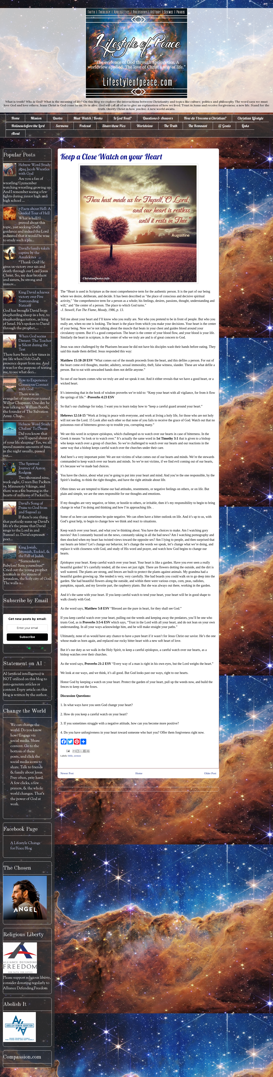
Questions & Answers (158, 118)
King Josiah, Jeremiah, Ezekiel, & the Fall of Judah (34, 552)
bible (70, 755)
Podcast (85, 125)
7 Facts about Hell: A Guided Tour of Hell (35, 211)
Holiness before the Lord (28, 125)
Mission (36, 118)
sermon (77, 755)
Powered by (27, 648)
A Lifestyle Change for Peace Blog (25, 846)
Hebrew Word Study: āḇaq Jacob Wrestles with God (35, 170)
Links (245, 125)
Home (15, 118)
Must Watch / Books (87, 118)
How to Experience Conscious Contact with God (33, 385)
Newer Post (67, 773)
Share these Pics (113, 125)
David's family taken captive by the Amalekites (34, 253)
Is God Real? (122, 118)
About (15, 133)
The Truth (170, 125)
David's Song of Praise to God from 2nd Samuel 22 (33, 508)
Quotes (57, 118)
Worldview (144, 125)
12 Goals (224, 125)
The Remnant (197, 125)
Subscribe (27, 637)
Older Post (210, 773)
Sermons (62, 125)
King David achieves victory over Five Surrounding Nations (34, 299)
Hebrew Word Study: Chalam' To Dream (35, 427)
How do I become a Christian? (205, 118)
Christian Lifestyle (250, 118)
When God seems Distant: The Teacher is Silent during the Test (35, 343)
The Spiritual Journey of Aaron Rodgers (32, 468)
